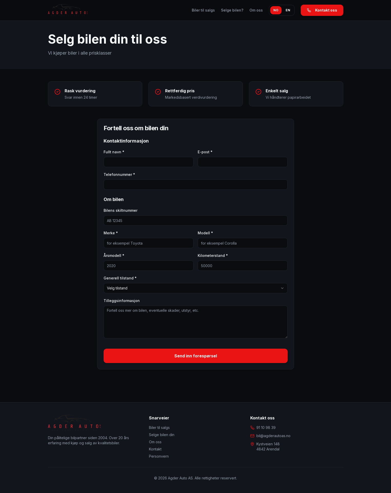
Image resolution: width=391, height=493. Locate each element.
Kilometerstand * (213, 255)
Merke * (111, 233)
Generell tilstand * (120, 278)
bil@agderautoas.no (273, 436)
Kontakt (155, 449)
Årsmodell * (114, 255)
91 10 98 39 (266, 427)
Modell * (205, 233)
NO (275, 10)
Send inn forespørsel (195, 355)
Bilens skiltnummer (120, 210)
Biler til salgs (203, 10)
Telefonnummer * (119, 174)
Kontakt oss (322, 10)
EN (288, 10)
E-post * (205, 152)
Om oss (256, 10)
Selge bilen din (161, 434)
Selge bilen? (232, 10)
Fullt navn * (114, 152)
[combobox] (196, 288)
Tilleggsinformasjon (122, 300)
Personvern (159, 456)
